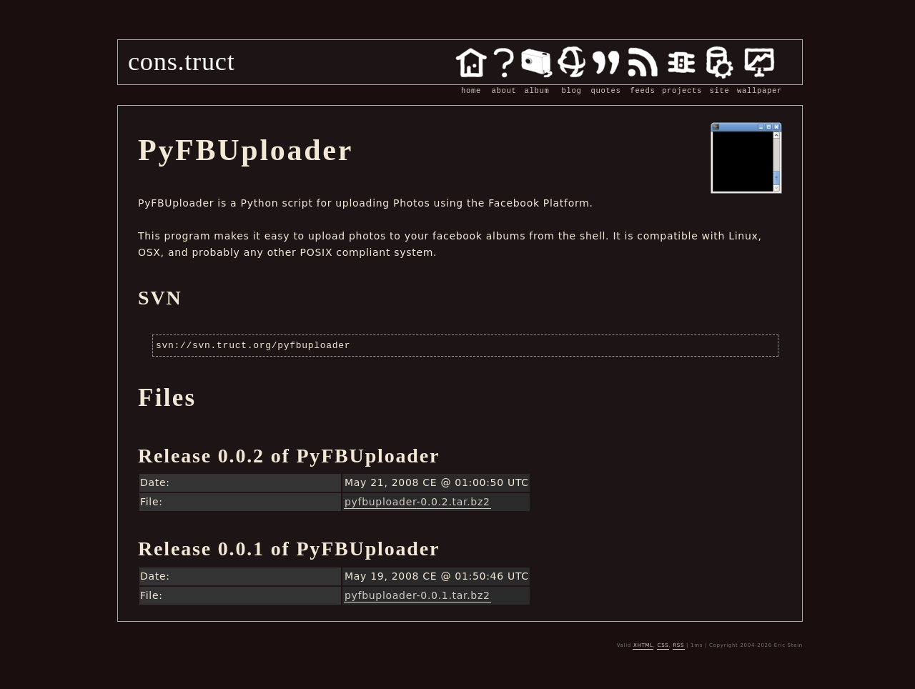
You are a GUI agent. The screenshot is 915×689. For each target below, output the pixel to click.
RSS (678, 645)
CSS (663, 645)
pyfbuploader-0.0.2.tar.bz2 (417, 501)
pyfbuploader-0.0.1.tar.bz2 (417, 595)
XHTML (643, 645)
